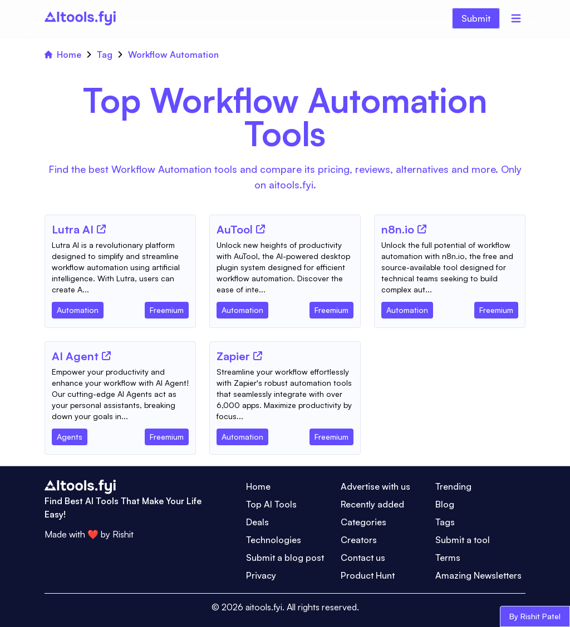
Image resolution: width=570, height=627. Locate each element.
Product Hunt (368, 575)
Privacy (261, 575)
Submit (475, 18)
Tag (104, 54)
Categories (363, 522)
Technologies (273, 539)
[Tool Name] (73, 230)
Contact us (363, 557)
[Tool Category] (78, 308)
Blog (444, 504)
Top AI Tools (271, 504)
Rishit (123, 534)
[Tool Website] (101, 229)
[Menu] (516, 18)
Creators (359, 539)
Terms (447, 557)
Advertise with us (375, 486)
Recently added (372, 504)
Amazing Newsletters (478, 575)
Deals (257, 522)
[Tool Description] (120, 267)
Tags (445, 522)
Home (63, 54)
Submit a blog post (285, 557)
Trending (453, 486)
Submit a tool (462, 539)
